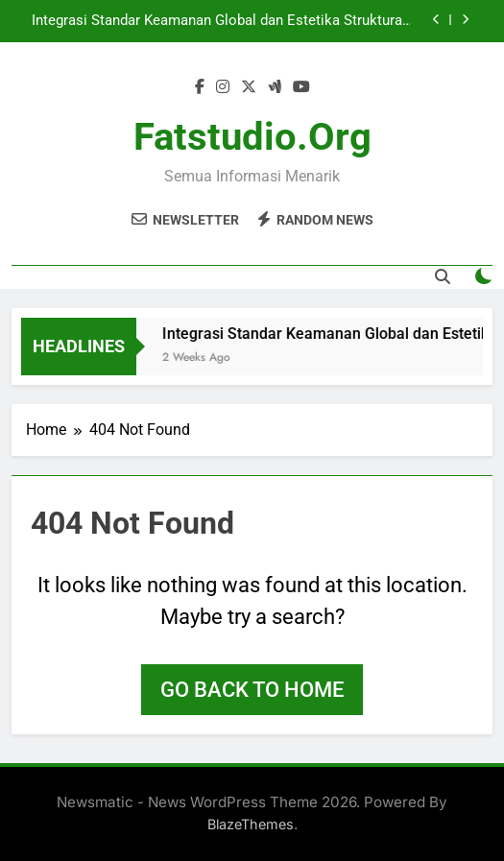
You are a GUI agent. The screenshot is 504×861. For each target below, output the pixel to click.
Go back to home (252, 690)
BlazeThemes (250, 824)
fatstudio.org (252, 136)
